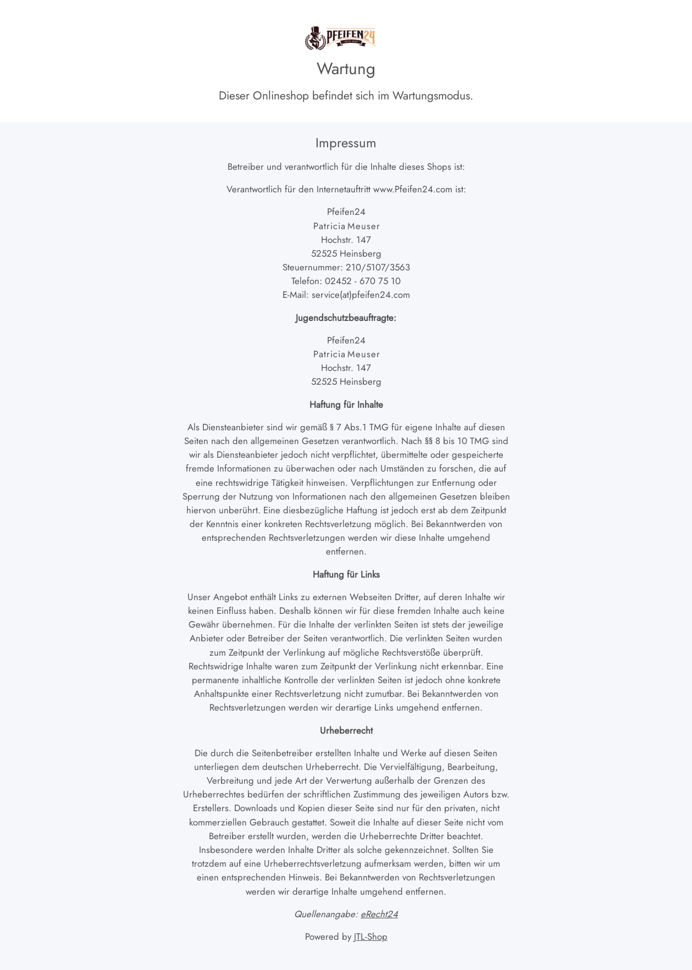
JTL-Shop (370, 936)
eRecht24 (379, 914)
